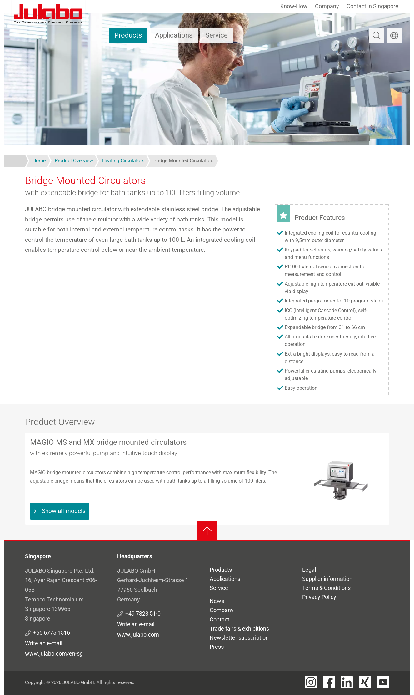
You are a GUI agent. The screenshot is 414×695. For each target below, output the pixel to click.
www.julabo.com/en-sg (54, 653)
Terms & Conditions (326, 588)
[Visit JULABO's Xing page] (365, 682)
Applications (173, 35)
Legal (309, 569)
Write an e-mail (43, 643)
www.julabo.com (138, 634)
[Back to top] (207, 531)
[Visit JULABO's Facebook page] (329, 682)
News (217, 601)
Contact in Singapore (372, 6)
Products (128, 35)
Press (217, 646)
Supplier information (327, 579)
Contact (219, 619)
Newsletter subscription (239, 637)
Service (216, 35)
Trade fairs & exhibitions (239, 628)
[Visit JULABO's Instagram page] (311, 682)
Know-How (293, 6)
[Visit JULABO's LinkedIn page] (347, 682)
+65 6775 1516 (51, 632)
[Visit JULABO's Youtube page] (383, 682)
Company (327, 6)
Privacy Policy (319, 597)
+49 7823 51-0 (143, 613)
